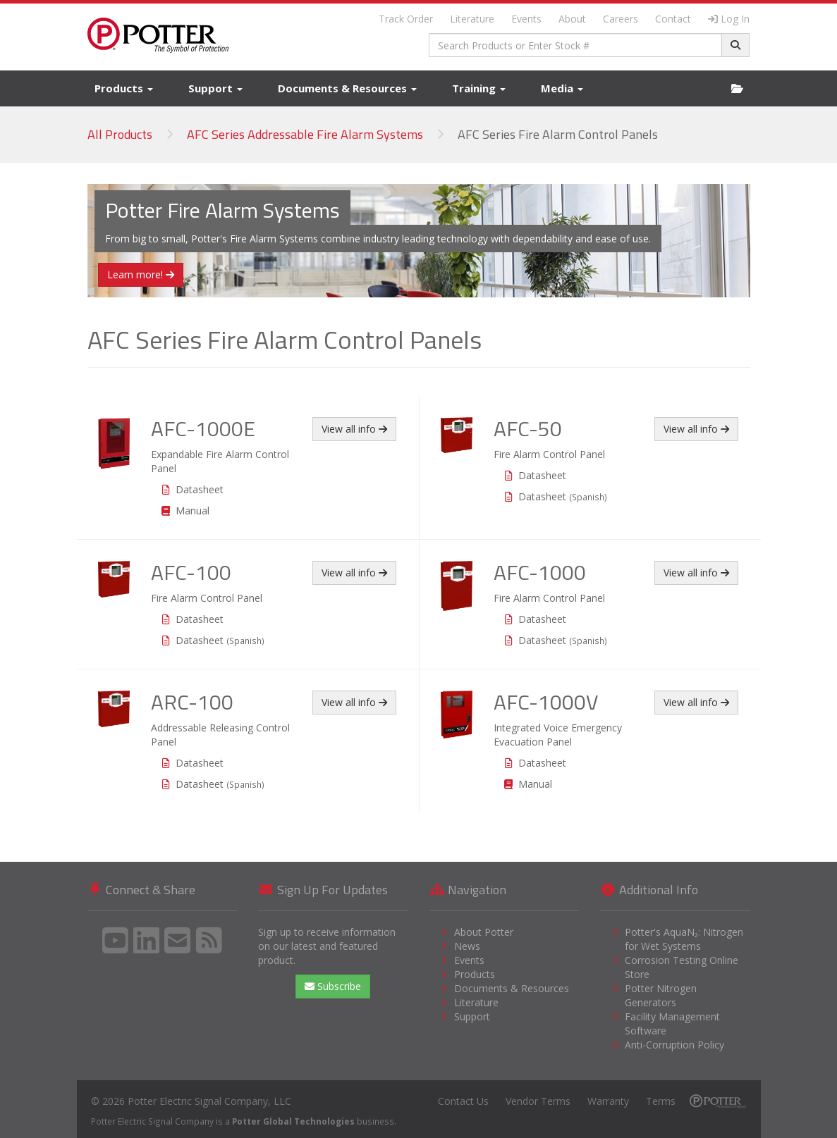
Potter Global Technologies (293, 1121)
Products (123, 88)
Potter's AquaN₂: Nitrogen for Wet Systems (684, 939)
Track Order (406, 18)
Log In (729, 18)
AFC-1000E (203, 428)
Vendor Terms (538, 1101)
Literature (472, 18)
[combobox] (575, 45)
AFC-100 (191, 572)
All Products (119, 134)
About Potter (483, 932)
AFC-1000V (546, 702)
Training (479, 88)
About (572, 18)
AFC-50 (528, 428)
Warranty (608, 1101)
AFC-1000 (540, 572)
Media (562, 88)
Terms (661, 1101)
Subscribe (333, 986)
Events (526, 18)
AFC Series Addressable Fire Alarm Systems (305, 134)
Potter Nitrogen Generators (661, 995)
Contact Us (463, 1101)
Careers (620, 18)
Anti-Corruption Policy (674, 1044)
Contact (673, 18)
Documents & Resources (347, 88)
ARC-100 (192, 702)
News (467, 946)
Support (215, 88)
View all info (354, 428)
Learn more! (140, 274)
